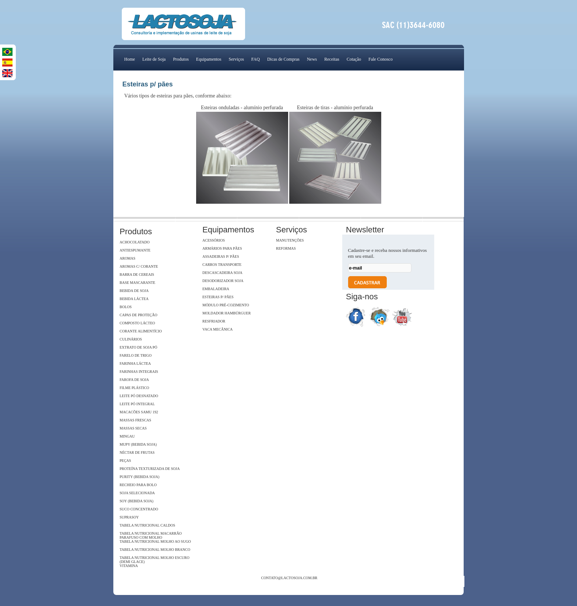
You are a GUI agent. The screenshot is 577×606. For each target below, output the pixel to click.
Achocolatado (134, 242)
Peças (125, 461)
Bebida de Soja (134, 291)
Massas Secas (133, 428)
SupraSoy (129, 517)
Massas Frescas (135, 420)
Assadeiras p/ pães (220, 256)
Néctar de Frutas (137, 452)
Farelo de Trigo (136, 355)
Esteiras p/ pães (217, 297)
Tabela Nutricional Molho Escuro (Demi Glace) (155, 560)
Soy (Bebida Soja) (136, 501)
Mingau (127, 436)
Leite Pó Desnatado (139, 396)
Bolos (126, 307)
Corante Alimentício (141, 331)
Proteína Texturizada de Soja (150, 469)
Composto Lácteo (137, 323)
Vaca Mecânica (217, 329)
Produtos (181, 59)
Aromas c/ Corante (139, 266)
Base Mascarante (137, 283)
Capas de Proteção (138, 315)
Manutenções (290, 240)
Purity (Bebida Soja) (139, 477)
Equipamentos (209, 59)
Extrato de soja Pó (138, 347)
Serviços (236, 59)
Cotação (354, 59)
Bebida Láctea (134, 299)
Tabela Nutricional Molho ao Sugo (155, 541)
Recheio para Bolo (138, 485)
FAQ (255, 59)
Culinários (131, 339)
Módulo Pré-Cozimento (225, 305)
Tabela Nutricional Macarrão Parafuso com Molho (151, 535)
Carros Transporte (221, 265)
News (312, 59)
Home (129, 59)
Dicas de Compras (283, 59)
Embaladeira (215, 289)
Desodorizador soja (222, 281)
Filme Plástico (134, 388)
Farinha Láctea (135, 363)
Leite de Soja (154, 59)
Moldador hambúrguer (226, 313)
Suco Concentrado (139, 509)
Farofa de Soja (134, 380)
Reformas (286, 248)
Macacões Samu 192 (139, 412)
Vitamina (129, 566)
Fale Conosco (380, 59)
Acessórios (213, 240)
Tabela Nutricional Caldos (147, 525)
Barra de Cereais (137, 274)
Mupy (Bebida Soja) (138, 444)
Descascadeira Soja (222, 273)
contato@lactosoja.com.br (289, 578)
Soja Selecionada (137, 493)
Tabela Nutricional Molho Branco (155, 550)
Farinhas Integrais (139, 372)
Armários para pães (222, 248)
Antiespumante (135, 250)
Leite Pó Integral (137, 404)
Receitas (331, 59)
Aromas (127, 258)
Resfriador (213, 321)
